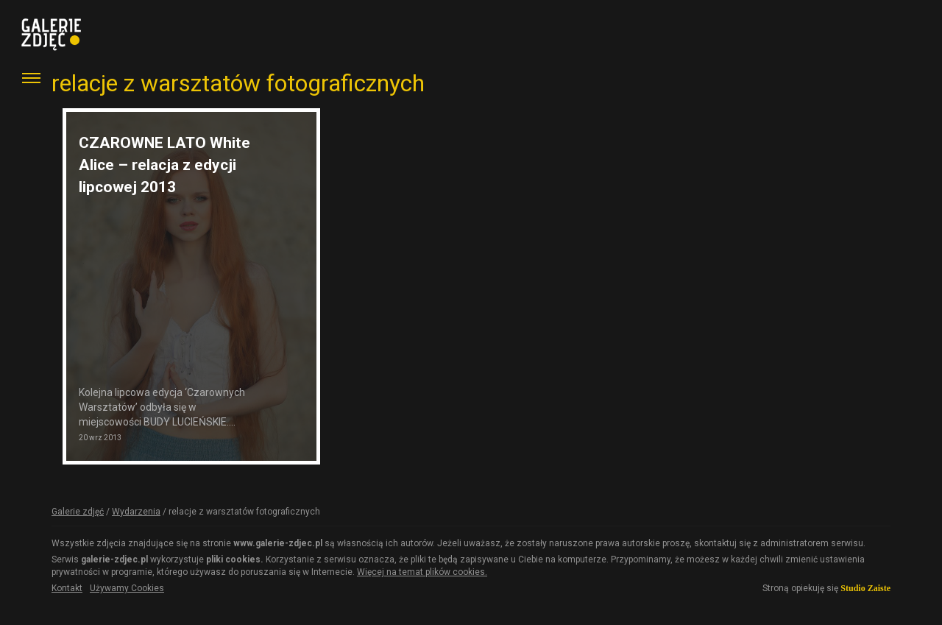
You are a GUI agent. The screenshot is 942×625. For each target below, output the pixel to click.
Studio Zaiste (865, 588)
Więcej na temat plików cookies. (422, 572)
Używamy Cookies (127, 588)
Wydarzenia (136, 511)
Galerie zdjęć (78, 511)
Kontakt (67, 588)
